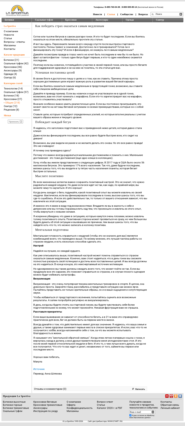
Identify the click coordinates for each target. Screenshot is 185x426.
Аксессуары (101, 19)
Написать (140, 389)
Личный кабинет (170, 407)
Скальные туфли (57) (16, 92)
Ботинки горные (12, 404)
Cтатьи (101, 404)
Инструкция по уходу (45, 411)
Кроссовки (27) (13, 99)
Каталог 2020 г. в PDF (109, 407)
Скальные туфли (44, 19)
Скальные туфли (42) (16, 63)
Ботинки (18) (11, 95)
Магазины (10, 45)
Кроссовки (70, 19)
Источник (39, 369)
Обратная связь (169, 404)
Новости (97, 14)
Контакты (9, 48)
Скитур (160, 19)
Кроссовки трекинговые (47, 404)
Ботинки (9, 19)
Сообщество (126, 14)
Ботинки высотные (14, 401)
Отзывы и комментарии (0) (50, 388)
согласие (140, 415)
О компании (11, 31)
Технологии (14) (13, 88)
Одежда (130, 19)
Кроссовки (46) (13, 66)
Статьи (111, 14)
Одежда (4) (10, 74)
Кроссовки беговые (45, 401)
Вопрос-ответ (105, 401)
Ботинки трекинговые (16, 407)
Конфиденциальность (79, 407)
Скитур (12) (10, 106)
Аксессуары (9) (13, 70)
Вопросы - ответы (14, 41)
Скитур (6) (10, 77)
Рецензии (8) (11, 109)
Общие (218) (12, 102)
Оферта (71, 404)
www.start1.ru (114, 421)
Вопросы (143, 14)
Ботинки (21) (11, 59)
